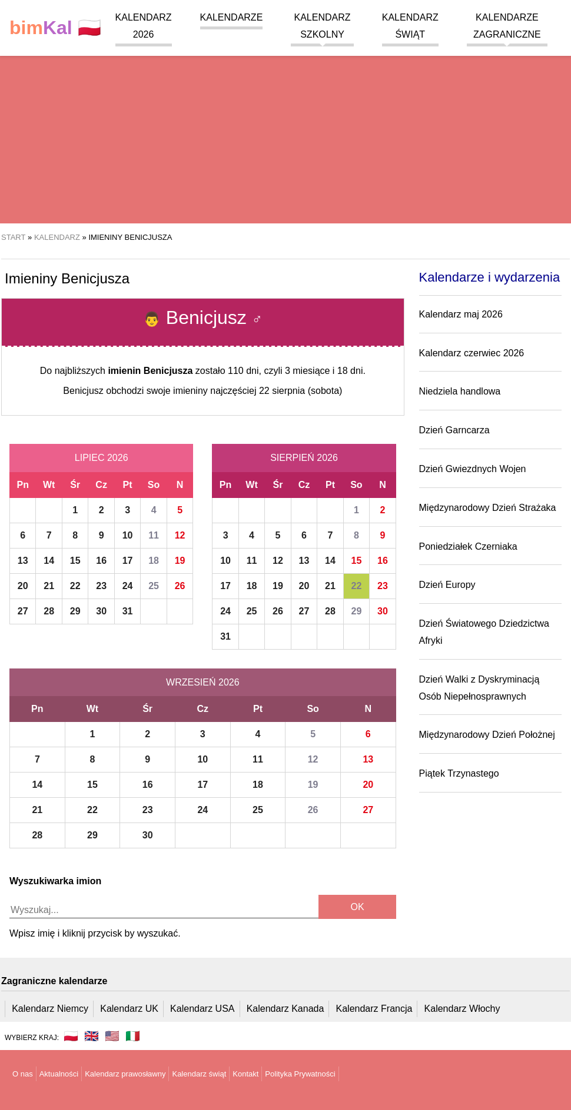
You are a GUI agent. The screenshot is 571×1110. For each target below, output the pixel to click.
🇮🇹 (132, 1035)
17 (127, 561)
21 (49, 586)
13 (23, 561)
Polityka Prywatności (300, 1073)
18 (153, 561)
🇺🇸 (112, 1035)
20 (23, 586)
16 (101, 561)
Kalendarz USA (202, 1009)
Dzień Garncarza (454, 430)
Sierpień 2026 (304, 458)
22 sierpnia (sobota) (300, 391)
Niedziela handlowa (460, 391)
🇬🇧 (91, 1035)
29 (75, 611)
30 (101, 611)
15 (75, 561)
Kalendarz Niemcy (50, 1009)
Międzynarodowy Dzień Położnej (487, 735)
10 (127, 535)
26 (180, 586)
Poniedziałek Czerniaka (468, 546)
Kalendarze (231, 17)
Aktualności (58, 1073)
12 (180, 535)
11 (153, 535)
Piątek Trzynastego (459, 773)
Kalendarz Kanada (285, 1009)
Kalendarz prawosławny (125, 1073)
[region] (285, 129)
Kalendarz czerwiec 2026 (471, 353)
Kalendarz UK (129, 1009)
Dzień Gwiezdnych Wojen (472, 469)
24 (127, 586)
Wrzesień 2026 (202, 682)
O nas (22, 1073)
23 (101, 586)
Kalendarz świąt (199, 1073)
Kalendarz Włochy (462, 1009)
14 (49, 561)
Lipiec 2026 (101, 458)
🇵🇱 (55, 28)
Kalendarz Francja (374, 1009)
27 (23, 611)
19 (180, 561)
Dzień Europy (447, 585)
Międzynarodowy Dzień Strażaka (487, 508)
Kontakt (245, 1073)
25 (153, 586)
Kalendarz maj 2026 (461, 314)
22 (75, 586)
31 (127, 611)
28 (49, 611)
